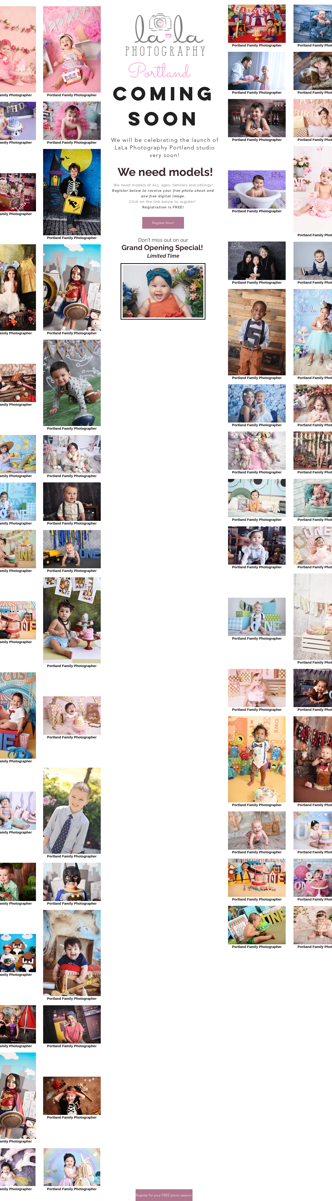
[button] (163, 223)
